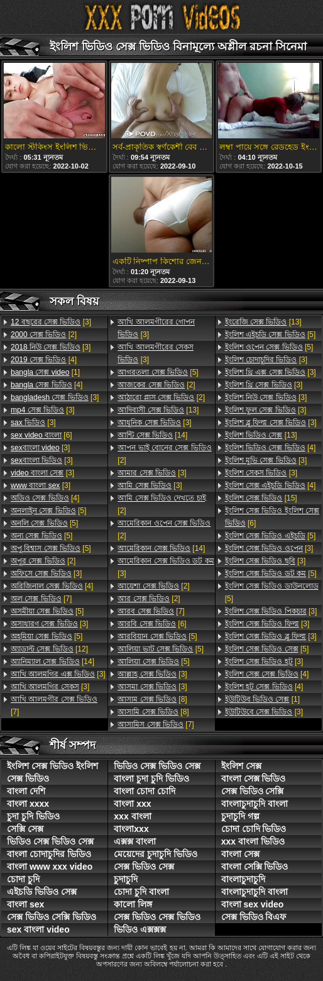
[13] (158, 410)
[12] (49, 649)
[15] (261, 498)
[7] (41, 598)
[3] (51, 322)
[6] (41, 435)
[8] (152, 699)
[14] (52, 661)
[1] (45, 372)
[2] (44, 334)
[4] (44, 359)
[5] (48, 510)
